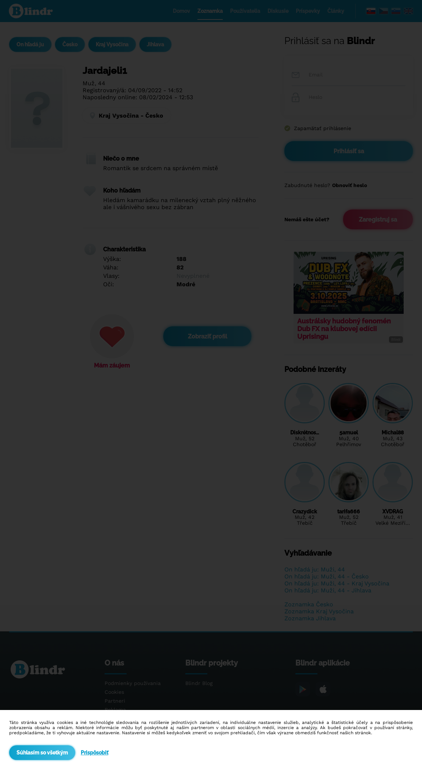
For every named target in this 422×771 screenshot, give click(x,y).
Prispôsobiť (94, 753)
